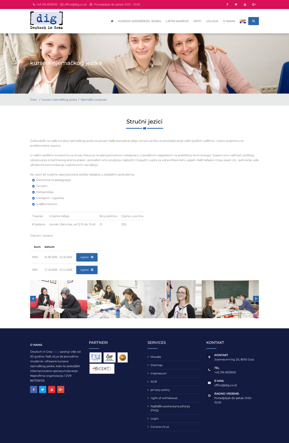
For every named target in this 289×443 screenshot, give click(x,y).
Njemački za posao (94, 99)
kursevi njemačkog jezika (139, 21)
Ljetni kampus (177, 21)
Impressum (159, 373)
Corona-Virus (160, 427)
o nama (229, 21)
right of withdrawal (164, 398)
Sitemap (156, 365)
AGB (154, 381)
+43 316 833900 (47, 4)
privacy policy (160, 390)
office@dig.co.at (75, 4)
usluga (212, 21)
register (86, 257)
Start (34, 99)
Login (155, 418)
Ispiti (197, 21)
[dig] (56, 351)
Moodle (156, 357)
